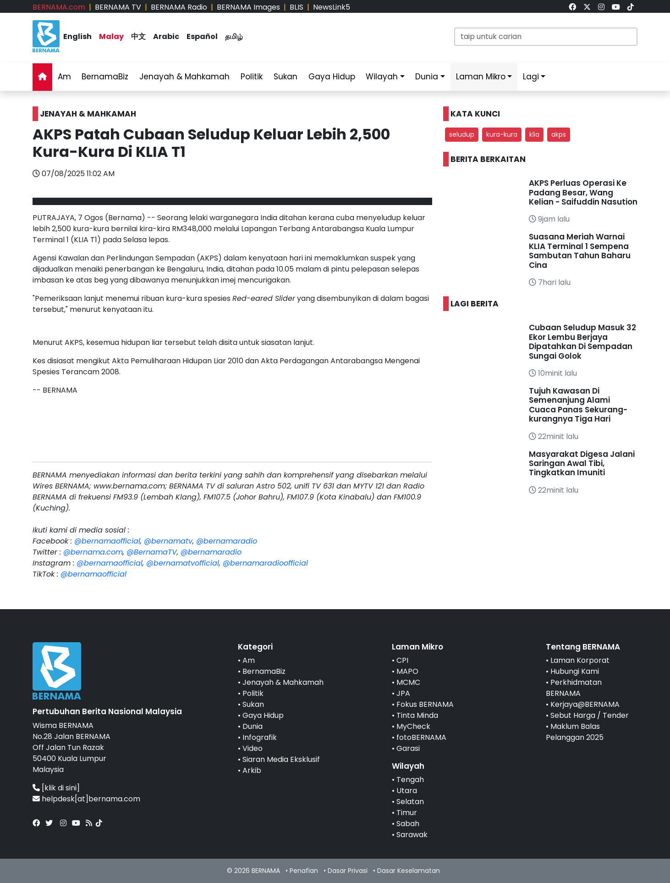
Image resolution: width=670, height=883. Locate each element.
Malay (111, 36)
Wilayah (382, 76)
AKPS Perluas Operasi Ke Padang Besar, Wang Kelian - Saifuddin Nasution (583, 192)
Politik (252, 76)
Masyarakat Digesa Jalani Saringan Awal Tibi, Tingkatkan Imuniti (582, 463)
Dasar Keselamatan (408, 870)
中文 (138, 36)
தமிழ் (234, 36)
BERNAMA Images (248, 7)
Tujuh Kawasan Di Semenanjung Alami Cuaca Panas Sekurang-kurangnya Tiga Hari (578, 404)
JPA (403, 693)
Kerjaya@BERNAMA (585, 704)
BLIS (296, 7)
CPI (402, 660)
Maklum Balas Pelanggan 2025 (575, 732)
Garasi (408, 748)
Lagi (531, 76)
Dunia (426, 76)
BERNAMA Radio (179, 7)
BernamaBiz (105, 76)
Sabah (407, 823)
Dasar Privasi (348, 870)
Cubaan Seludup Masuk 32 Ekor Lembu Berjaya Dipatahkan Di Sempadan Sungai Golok (582, 341)
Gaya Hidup (331, 76)
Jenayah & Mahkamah (184, 76)
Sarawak (412, 834)
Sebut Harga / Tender (589, 715)
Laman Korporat (580, 660)
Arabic (166, 36)
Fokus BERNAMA (425, 704)
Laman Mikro (480, 76)
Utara (406, 790)
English (77, 36)
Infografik (259, 737)
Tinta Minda (417, 715)
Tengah (410, 779)
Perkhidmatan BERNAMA (574, 688)
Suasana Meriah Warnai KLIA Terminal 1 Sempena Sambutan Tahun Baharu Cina (580, 250)
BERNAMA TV (118, 7)
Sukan (285, 76)
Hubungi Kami (574, 671)
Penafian (304, 870)
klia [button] (534, 134)
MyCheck (413, 726)
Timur (406, 812)
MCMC (408, 682)
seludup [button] (461, 134)
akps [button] (558, 134)
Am (64, 76)
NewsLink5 (331, 7)
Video (252, 748)
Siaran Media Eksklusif (281, 759)
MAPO (407, 671)
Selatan (410, 801)
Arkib (251, 770)
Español (202, 36)
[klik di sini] (61, 788)
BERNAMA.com (59, 7)
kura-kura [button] (501, 134)
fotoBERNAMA (421, 737)
